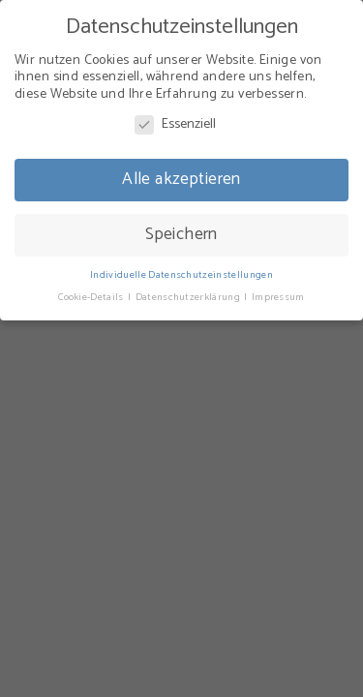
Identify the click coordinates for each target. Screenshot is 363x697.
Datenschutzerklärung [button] (189, 297)
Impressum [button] (278, 297)
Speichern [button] (181, 234)
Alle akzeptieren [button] (181, 179)
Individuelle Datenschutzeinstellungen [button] (181, 275)
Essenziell (175, 124)
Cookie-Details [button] (92, 297)
